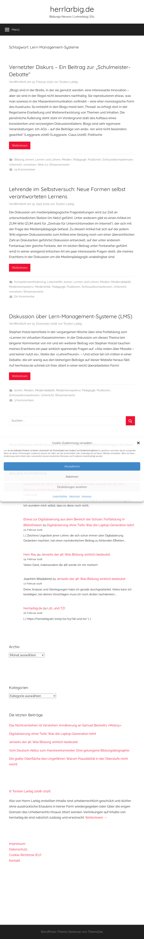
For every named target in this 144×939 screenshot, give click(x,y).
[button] (138, 443)
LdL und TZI (56, 608)
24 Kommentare (24, 169)
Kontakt (14, 860)
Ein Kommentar (24, 296)
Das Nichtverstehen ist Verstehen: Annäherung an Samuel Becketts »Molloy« (65, 725)
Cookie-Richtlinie (60, 496)
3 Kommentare (24, 400)
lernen (30, 159)
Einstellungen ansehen (72, 487)
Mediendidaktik (121, 282)
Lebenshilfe (54, 282)
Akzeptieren (72, 466)
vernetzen (29, 164)
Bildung (19, 159)
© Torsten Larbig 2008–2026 (29, 791)
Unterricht (15, 164)
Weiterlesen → (96, 817)
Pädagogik (79, 159)
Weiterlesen (20, 145)
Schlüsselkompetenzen (118, 159)
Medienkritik (43, 286)
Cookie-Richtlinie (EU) (25, 855)
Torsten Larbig (68, 82)
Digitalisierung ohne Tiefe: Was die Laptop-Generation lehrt (90, 525)
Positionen (94, 159)
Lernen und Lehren (48, 159)
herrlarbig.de (72, 9)
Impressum (87, 496)
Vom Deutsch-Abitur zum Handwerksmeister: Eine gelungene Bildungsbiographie (69, 750)
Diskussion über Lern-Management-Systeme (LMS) (70, 316)
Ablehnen (72, 476)
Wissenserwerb (59, 164)
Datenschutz (74, 496)
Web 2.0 (43, 164)
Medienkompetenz (21, 286)
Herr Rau (29, 554)
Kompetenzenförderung (30, 282)
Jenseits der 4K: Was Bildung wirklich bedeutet (75, 554)
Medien (67, 159)
